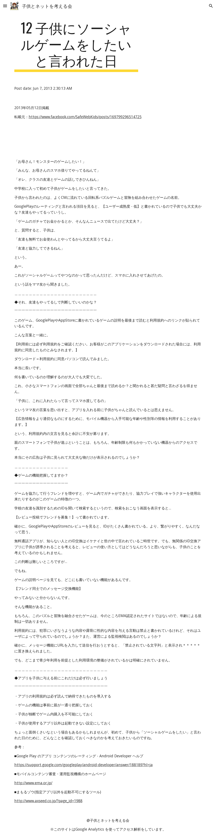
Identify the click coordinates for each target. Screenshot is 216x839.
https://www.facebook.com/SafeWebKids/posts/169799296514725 (85, 116)
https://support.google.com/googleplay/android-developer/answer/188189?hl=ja (83, 764)
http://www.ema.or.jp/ (33, 782)
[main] (76, 46)
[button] (5, 6)
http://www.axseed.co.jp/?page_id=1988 (48, 800)
